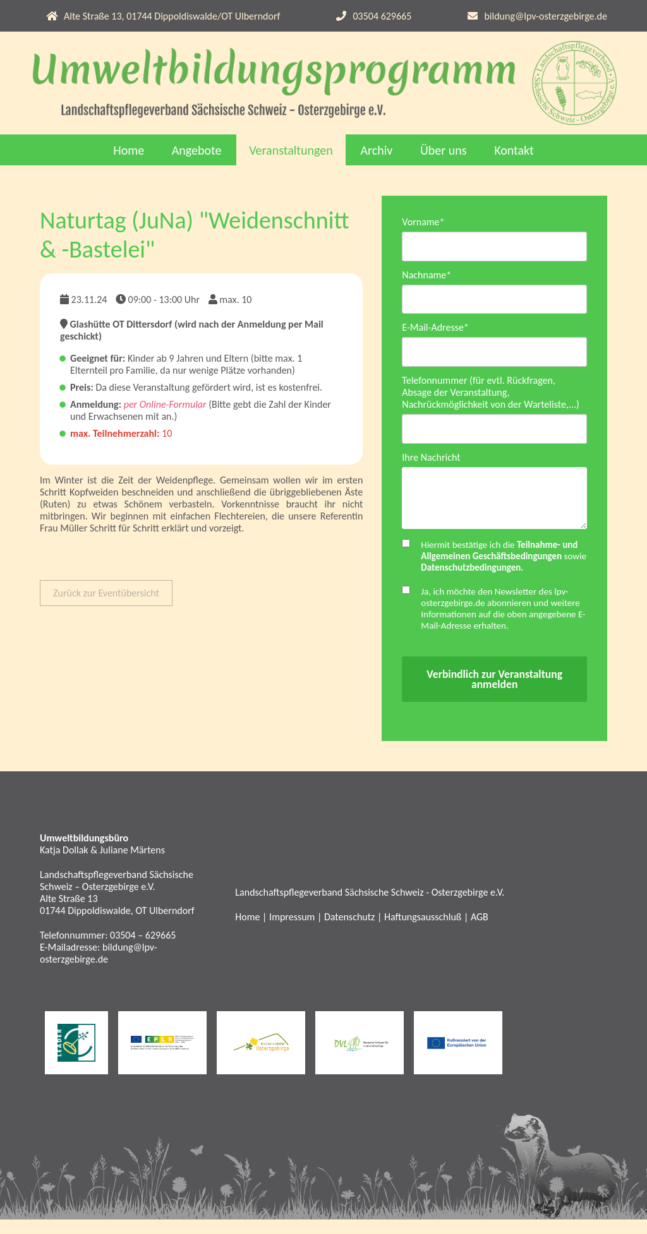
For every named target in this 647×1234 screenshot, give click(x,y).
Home (128, 150)
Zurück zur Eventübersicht (106, 593)
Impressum (292, 932)
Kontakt (514, 150)
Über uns (443, 150)
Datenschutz (349, 932)
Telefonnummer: (75, 950)
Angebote (197, 150)
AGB (479, 932)
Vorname (423, 222)
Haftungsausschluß (422, 932)
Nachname (426, 277)
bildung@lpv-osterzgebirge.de (545, 16)
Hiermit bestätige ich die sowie (503, 571)
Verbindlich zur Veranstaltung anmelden (494, 694)
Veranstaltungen (291, 150)
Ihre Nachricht (431, 466)
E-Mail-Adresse (435, 332)
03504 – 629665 (143, 950)
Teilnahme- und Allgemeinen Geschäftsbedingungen (499, 565)
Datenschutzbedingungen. (472, 582)
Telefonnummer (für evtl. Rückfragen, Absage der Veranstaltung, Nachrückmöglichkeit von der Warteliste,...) (490, 399)
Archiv (376, 150)
